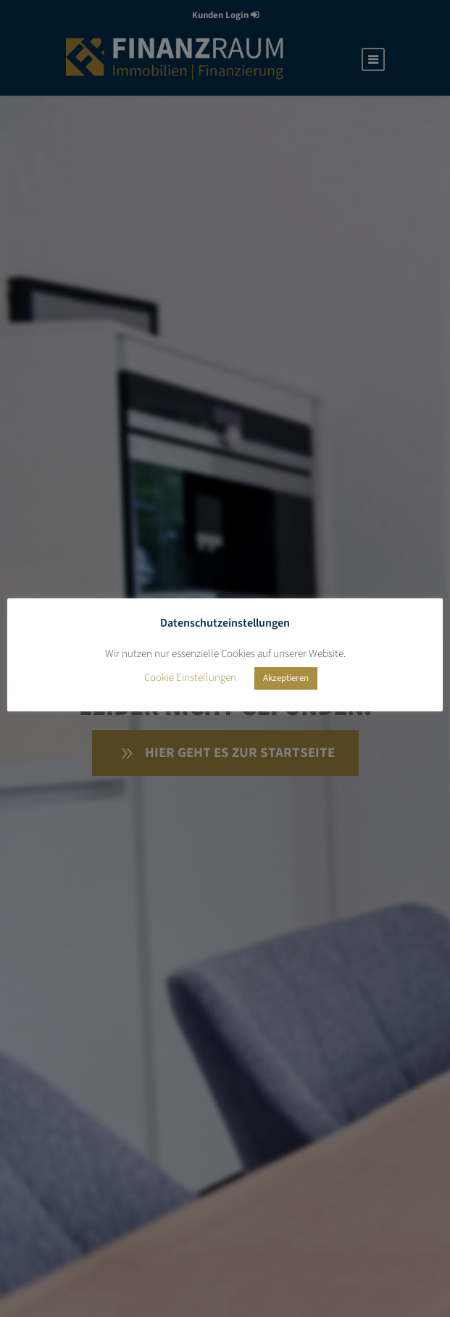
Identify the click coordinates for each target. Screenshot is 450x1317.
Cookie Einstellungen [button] (190, 677)
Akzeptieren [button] (286, 678)
